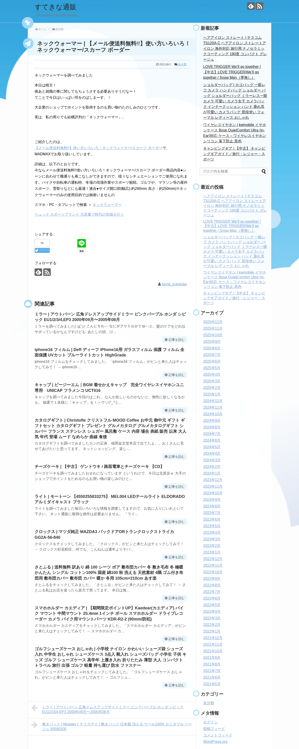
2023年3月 (212, 539)
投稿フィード (214, 729)
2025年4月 (212, 374)
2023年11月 (213, 486)
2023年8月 (212, 506)
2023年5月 (212, 526)
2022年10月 (213, 572)
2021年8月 (212, 664)
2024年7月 (212, 434)
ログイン (210, 722)
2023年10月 (213, 493)
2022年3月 (212, 618)
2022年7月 (212, 592)
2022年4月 (212, 611)
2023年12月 (213, 480)
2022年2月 (212, 625)
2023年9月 (212, 500)
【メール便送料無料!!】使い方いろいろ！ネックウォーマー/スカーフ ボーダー (98, 148)
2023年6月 (212, 519)
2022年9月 (212, 579)
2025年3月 (212, 381)
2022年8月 (212, 585)
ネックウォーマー (107, 205)
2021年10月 (213, 651)
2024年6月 (212, 440)
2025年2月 (212, 388)
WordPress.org (215, 742)
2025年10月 (213, 335)
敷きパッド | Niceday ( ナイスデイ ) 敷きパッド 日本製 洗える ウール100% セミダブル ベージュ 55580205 (111, 726)
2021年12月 (213, 638)
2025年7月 (212, 355)
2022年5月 (212, 605)
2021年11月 (213, 644)
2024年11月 (213, 407)
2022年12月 (213, 559)
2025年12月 (213, 322)
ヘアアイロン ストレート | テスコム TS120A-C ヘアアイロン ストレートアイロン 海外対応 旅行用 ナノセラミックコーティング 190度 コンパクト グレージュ (235, 48)
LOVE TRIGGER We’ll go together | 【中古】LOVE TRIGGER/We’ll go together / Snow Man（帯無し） (232, 72)
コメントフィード (217, 735)
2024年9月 (212, 421)
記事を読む (177, 339)
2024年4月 (212, 453)
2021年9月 (212, 658)
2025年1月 (212, 394)
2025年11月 (213, 328)
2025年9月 (212, 342)
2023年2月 (212, 546)
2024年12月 (213, 401)
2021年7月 (212, 671)
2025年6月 (212, 361)
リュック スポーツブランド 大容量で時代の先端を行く (79, 214)
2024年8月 (212, 427)
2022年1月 (212, 631)
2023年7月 (212, 513)
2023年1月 (212, 552)
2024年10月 (213, 414)
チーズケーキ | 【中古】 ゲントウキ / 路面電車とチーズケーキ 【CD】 (99, 466)
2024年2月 (212, 467)
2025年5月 (212, 368)
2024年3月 (212, 460)
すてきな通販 (55, 7)
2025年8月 (212, 348)
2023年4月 (212, 532)
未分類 (182, 64)
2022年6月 (212, 598)
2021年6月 (212, 677)
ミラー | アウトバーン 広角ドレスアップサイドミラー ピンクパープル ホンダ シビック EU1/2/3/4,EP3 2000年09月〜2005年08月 (107, 709)
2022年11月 (213, 565)
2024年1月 (212, 473)
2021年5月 (212, 684)
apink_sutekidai (174, 284)
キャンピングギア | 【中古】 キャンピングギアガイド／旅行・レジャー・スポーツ (234, 153)
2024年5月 (212, 447)
